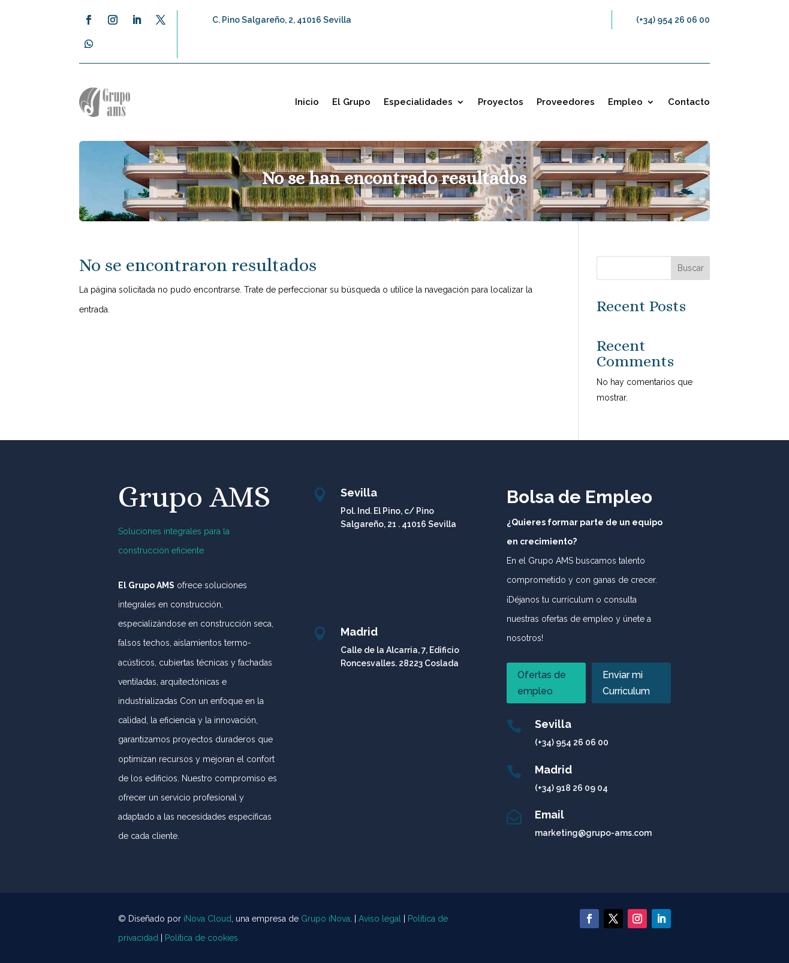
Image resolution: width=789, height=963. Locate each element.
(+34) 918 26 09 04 (571, 788)
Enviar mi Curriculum (626, 683)
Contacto (689, 102)
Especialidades (418, 102)
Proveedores (566, 102)
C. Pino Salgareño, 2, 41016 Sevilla (281, 20)
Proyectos (500, 102)
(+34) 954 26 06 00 (673, 20)
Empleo (625, 102)
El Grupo (351, 102)
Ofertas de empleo (541, 683)
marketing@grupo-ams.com (593, 833)
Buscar (690, 268)
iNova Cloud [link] (207, 918)
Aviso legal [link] (380, 918)
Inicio (307, 102)
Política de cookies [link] (201, 938)
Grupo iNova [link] (325, 918)
